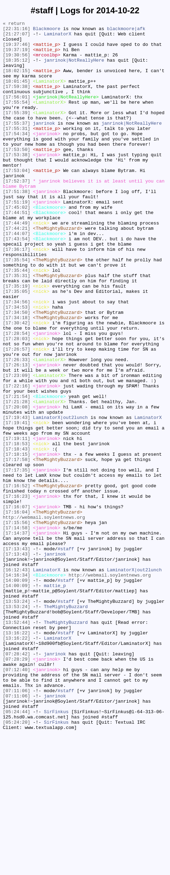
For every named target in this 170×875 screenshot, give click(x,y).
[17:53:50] (16, 175)
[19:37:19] (16, 56)
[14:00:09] (16, 692)
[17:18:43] (16, 535)
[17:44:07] (16, 276)
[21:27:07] (16, 37)
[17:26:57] (16, 415)
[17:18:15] (16, 541)
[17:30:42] (16, 383)
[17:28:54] (16, 396)
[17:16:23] (16, 591)
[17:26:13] (16, 434)
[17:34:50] (16, 371)
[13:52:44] (16, 743)
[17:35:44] (16, 320)
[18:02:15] (16, 81)
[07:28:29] (16, 787)
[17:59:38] (16, 100)
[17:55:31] (16, 150)
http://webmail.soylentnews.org (44, 617)
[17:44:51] (16, 251)
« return (14, 24)
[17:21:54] (16, 472)
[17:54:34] (16, 156)
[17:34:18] (16, 377)
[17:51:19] (16, 238)
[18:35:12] (16, 68)
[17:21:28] (16, 478)
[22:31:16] (16, 30)
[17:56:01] (16, 112)
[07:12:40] (16, 800)
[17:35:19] (16, 339)
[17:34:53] (16, 364)
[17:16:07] (16, 604)
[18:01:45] (16, 93)
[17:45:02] (16, 245)
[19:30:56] (16, 62)
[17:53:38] (16, 182)
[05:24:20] (16, 863)
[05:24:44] (16, 850)
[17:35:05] (16, 346)
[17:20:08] (16, 484)
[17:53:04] (16, 201)
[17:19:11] (16, 522)
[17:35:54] (16, 308)
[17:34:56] (16, 358)
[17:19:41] (16, 503)
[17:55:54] (16, 119)
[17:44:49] (16, 264)
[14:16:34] (16, 686)
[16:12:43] (16, 680)
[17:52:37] (16, 213)
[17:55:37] (16, 144)
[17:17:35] (16, 560)
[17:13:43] (16, 655)
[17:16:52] (16, 579)
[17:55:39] (16, 131)
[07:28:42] (16, 781)
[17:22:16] (16, 459)
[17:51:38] (16, 226)
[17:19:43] (16, 497)
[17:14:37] (16, 636)
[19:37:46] (16, 49)
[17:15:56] (16, 623)
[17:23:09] (16, 446)
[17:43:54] (16, 283)
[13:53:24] (16, 718)
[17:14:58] (16, 629)
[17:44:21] (16, 270)
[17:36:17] (16, 295)
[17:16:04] (16, 610)
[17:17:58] (16, 547)
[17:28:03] (16, 402)
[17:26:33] (16, 428)
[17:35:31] (16, 327)
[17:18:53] (16, 528)
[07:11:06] (16, 825)
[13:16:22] (16, 755)
